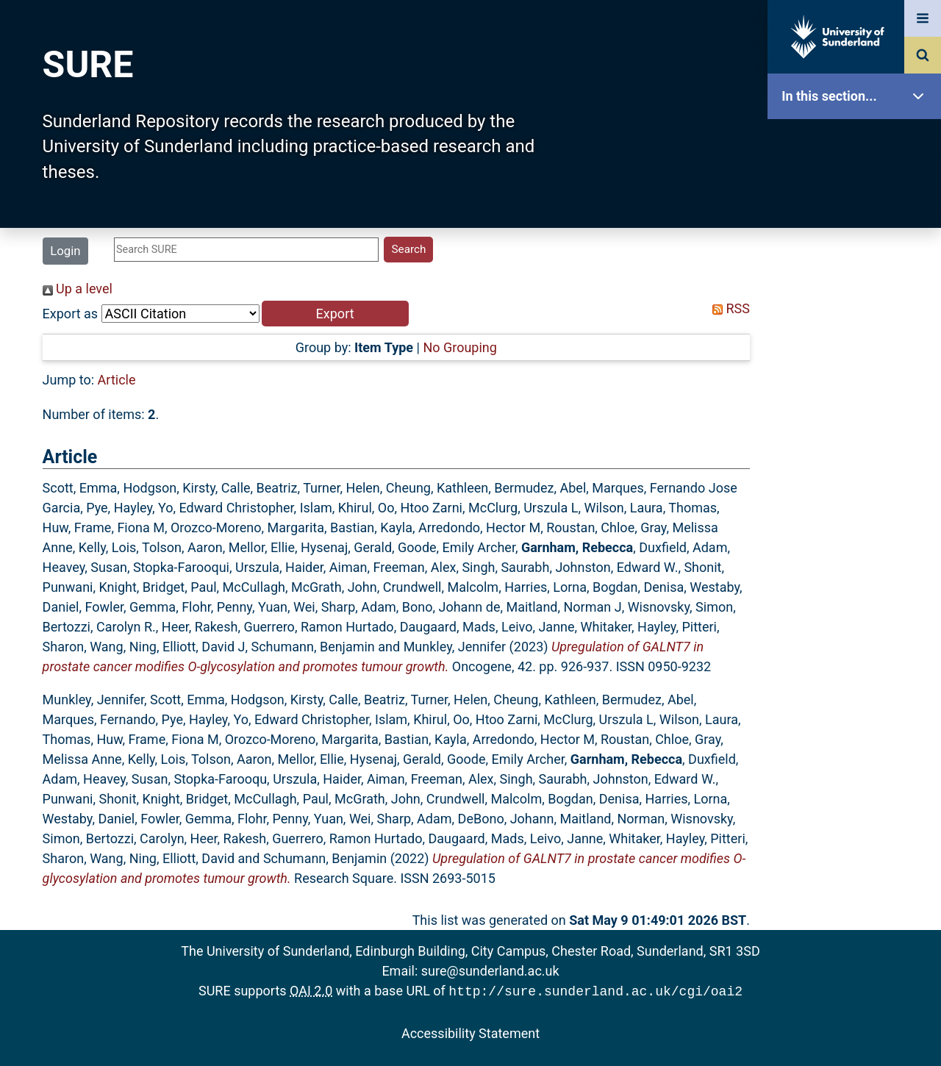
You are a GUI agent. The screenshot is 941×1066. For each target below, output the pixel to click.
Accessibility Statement (470, 1032)
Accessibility (858, 562)
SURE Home (858, 143)
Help (858, 516)
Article (117, 379)
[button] (335, 313)
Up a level (77, 288)
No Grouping (459, 347)
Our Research (858, 189)
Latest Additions (858, 375)
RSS (728, 308)
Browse (858, 282)
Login (65, 250)
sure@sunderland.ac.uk (490, 971)
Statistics (858, 422)
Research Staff (858, 468)
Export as (71, 313)
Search (858, 329)
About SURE (858, 235)
